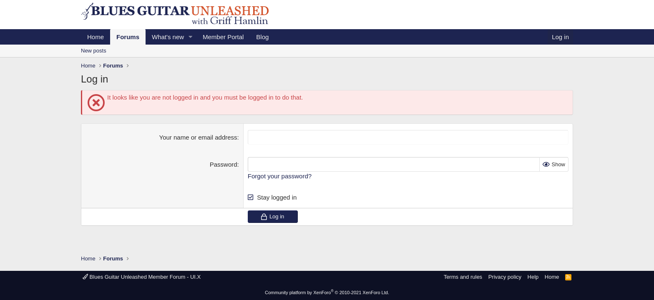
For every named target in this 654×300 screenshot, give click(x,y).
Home (95, 36)
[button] (190, 37)
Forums (127, 36)
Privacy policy (504, 277)
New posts (93, 51)
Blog (262, 36)
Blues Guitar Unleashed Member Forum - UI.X (142, 277)
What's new (168, 36)
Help (533, 277)
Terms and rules (463, 277)
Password (223, 164)
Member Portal (223, 36)
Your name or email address (198, 137)
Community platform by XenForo (327, 292)
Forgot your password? (280, 176)
